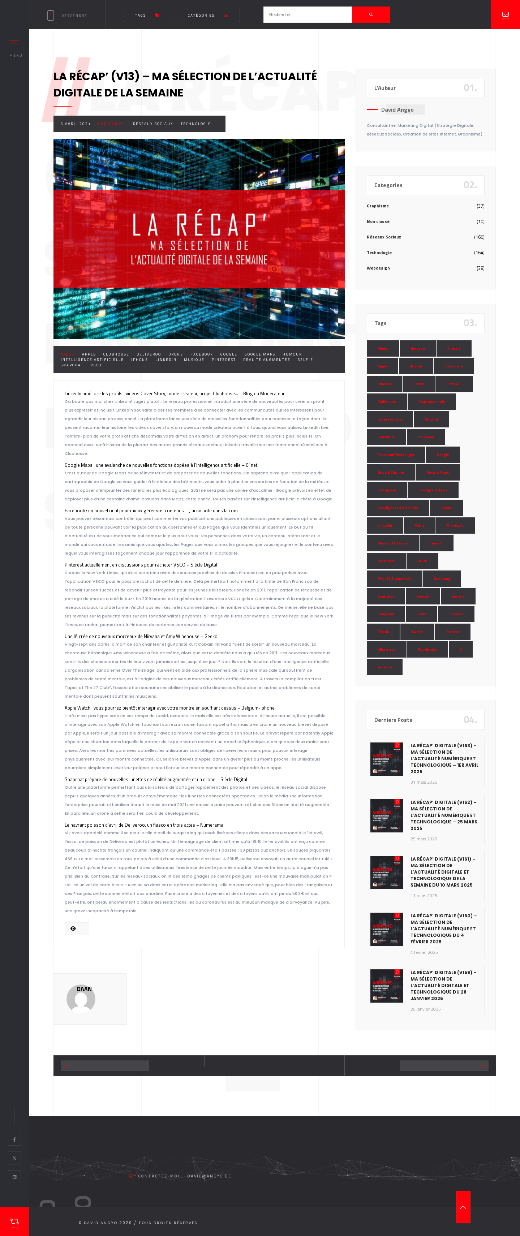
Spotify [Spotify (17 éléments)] (458, 596)
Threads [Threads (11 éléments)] (456, 614)
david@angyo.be (209, 1176)
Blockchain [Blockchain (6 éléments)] (453, 366)
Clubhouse (116, 354)
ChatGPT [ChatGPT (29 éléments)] (454, 384)
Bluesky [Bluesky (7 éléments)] (384, 384)
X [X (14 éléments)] (461, 649)
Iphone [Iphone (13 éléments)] (446, 508)
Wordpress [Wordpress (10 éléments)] (427, 649)
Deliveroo (149, 354)
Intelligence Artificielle (92, 359)
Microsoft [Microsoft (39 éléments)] (455, 525)
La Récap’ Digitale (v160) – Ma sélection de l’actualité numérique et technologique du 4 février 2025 (444, 929)
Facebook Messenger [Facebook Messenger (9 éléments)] (396, 454)
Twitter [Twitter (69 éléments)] (453, 631)
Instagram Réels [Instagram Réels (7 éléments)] (433, 490)
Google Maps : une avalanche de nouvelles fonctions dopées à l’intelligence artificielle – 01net (161, 465)
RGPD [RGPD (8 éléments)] (422, 561)
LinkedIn (166, 359)
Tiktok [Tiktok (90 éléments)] (383, 631)
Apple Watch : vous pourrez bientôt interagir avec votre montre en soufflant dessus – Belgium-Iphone (170, 707)
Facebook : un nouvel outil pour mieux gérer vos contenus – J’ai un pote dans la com (151, 510)
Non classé (378, 221)
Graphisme (378, 205)
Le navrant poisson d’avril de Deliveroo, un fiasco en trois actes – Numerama (144, 824)
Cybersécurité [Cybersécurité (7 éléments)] (390, 419)
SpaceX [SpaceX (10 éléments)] (423, 596)
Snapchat (72, 365)
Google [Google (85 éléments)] (443, 454)
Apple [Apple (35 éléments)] (382, 366)
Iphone (139, 359)
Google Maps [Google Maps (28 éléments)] (437, 472)
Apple (89, 354)
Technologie (196, 123)
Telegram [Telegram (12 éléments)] (386, 614)
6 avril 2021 (76, 123)
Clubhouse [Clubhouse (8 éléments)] (387, 401)
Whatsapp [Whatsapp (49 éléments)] (387, 649)
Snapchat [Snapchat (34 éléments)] (386, 596)
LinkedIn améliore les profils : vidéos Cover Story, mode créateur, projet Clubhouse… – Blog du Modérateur (175, 393)
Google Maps (260, 354)
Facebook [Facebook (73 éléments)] (426, 437)
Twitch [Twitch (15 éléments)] (417, 631)
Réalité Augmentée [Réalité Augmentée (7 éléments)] (395, 578)
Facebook (201, 354)
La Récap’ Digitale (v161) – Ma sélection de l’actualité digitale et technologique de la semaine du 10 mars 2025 (443, 872)
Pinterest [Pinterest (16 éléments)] (386, 561)
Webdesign (378, 267)
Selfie (305, 359)
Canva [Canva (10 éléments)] (418, 384)
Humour (292, 354)
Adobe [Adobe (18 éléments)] (383, 348)
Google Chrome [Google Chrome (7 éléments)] (391, 472)
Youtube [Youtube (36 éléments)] (385, 667)
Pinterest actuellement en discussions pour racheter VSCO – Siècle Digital (141, 564)
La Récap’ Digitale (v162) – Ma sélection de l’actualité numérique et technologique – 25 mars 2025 (444, 815)
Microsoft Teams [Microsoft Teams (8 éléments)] (393, 543)
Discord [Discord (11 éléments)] (431, 419)
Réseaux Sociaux (153, 123)
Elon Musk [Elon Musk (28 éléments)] (386, 437)
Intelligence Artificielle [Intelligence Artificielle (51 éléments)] (398, 508)
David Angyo (397, 109)
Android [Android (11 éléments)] (454, 348)
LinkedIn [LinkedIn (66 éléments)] (385, 525)
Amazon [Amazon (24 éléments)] (418, 348)
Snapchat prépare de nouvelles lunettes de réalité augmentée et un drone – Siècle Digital (156, 779)
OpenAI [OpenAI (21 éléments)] (436, 543)
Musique (194, 359)
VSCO (96, 365)
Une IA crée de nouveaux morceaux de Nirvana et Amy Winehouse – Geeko (141, 636)
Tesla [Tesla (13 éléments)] (421, 614)
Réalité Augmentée (267, 359)
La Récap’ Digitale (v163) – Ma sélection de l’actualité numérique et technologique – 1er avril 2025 (444, 758)
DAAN (84, 989)
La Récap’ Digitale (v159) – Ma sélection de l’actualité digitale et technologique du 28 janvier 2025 (444, 985)
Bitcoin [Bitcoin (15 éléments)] (416, 366)
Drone (175, 354)
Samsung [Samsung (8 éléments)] (442, 578)
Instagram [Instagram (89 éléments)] (387, 490)
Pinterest (224, 359)
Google (228, 354)
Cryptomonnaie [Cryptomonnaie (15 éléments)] (431, 401)
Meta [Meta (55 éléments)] (419, 525)
